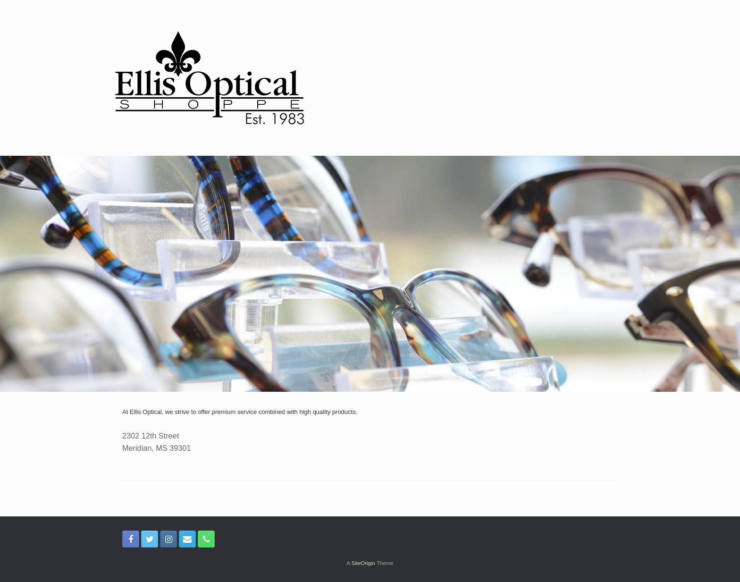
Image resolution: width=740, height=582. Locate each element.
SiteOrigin (363, 563)
